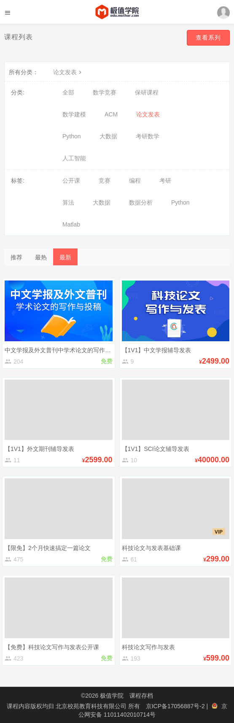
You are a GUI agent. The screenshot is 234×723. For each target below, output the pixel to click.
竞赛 (104, 180)
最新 (65, 257)
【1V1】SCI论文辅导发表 (155, 448)
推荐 (16, 257)
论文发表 (68, 72)
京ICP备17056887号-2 (176, 706)
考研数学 (147, 136)
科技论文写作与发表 (148, 647)
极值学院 (112, 695)
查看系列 (208, 37)
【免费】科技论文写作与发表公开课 (52, 647)
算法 (68, 202)
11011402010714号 (130, 714)
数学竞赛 (104, 92)
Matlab (71, 224)
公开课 (71, 180)
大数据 (108, 136)
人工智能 (74, 158)
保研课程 (147, 92)
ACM (111, 114)
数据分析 (141, 202)
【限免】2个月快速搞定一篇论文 (48, 548)
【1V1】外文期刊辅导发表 (39, 448)
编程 (135, 180)
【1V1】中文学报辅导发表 (156, 350)
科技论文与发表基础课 (151, 548)
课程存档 (141, 695)
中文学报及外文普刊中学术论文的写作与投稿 (64, 350)
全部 (68, 92)
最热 (41, 257)
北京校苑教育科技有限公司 (92, 706)
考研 (165, 180)
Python (71, 136)
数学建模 (74, 114)
